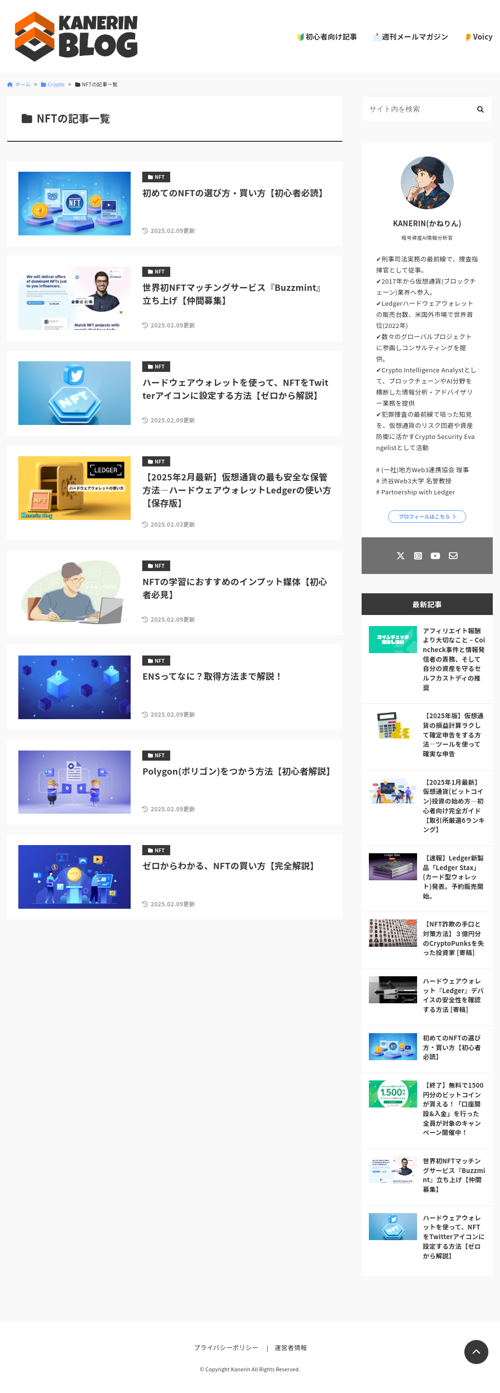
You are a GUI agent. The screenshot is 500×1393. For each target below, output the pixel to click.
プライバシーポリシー (226, 1347)
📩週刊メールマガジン (410, 36)
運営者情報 (291, 1347)
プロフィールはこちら (424, 516)
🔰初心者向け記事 (326, 36)
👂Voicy (478, 36)
